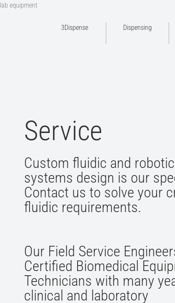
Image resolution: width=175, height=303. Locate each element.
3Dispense (74, 28)
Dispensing (137, 28)
